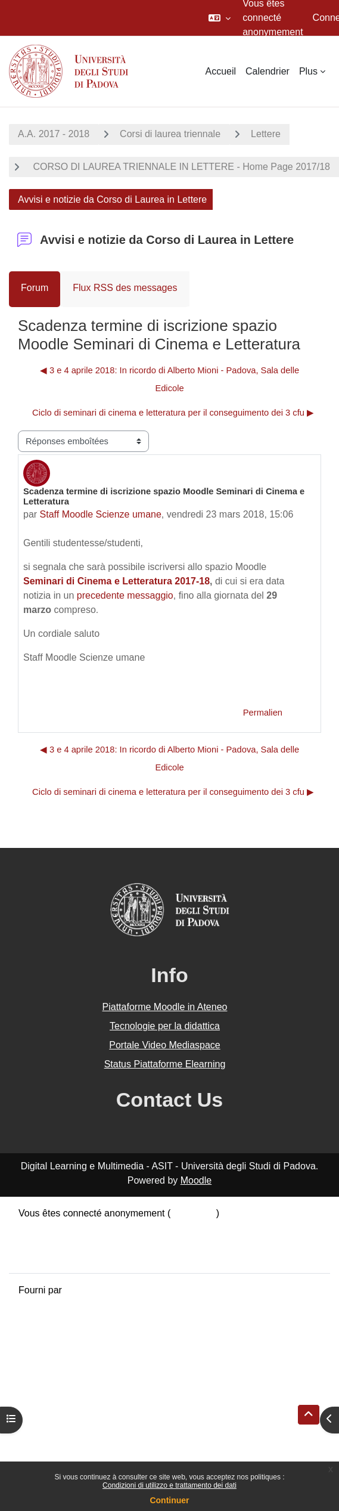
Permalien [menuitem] (262, 712)
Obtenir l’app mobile (60, 1256)
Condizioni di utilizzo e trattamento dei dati (169, 1485)
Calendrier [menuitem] (267, 71)
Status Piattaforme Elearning (165, 1064)
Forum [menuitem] (34, 288)
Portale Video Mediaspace (164, 1045)
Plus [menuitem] (308, 71)
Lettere (266, 134)
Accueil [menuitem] (220, 71)
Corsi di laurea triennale (170, 134)
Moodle (196, 1180)
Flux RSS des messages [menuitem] (125, 288)
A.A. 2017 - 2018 (53, 134)
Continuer (169, 1500)
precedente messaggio (125, 595)
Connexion (193, 1213)
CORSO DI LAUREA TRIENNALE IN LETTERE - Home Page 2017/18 (180, 167)
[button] (219, 18)
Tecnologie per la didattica (165, 1026)
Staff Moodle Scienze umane (100, 514)
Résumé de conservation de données (97, 1227)
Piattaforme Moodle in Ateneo (165, 1007)
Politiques (39, 1242)
